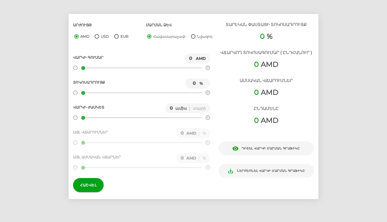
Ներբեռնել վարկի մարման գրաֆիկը (266, 171)
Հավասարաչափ (169, 36)
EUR (124, 36)
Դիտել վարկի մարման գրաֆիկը (266, 148)
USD (105, 36)
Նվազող (204, 36)
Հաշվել (88, 185)
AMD (84, 36)
